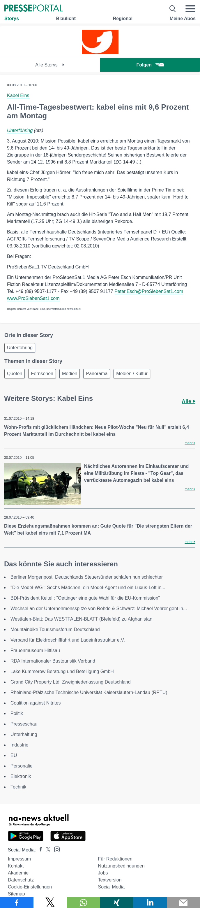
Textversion (110, 879)
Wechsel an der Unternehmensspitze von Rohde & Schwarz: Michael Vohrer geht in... (98, 608)
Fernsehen (42, 373)
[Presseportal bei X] (46, 849)
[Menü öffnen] (190, 9)
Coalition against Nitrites (35, 702)
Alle (188, 401)
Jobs (103, 872)
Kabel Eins (18, 95)
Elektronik (20, 776)
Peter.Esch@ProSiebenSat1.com (148, 291)
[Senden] (183, 902)
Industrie (19, 744)
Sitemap (16, 893)
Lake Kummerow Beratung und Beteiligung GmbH (62, 671)
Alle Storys (50, 64)
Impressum (19, 858)
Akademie (18, 872)
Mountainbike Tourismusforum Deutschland (55, 629)
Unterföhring (20, 130)
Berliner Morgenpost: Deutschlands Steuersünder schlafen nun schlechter (86, 577)
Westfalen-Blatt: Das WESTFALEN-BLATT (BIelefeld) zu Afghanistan (81, 619)
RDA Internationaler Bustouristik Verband (52, 660)
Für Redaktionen (115, 858)
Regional (123, 18)
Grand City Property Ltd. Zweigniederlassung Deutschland (70, 681)
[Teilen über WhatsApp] (83, 902)
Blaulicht (66, 18)
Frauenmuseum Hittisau (35, 650)
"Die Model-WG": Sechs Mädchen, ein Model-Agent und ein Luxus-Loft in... (87, 587)
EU (13, 755)
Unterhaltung (23, 734)
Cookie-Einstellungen (30, 886)
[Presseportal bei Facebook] (39, 849)
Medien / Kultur (132, 373)
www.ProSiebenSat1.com (33, 298)
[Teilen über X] (50, 902)
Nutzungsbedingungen (121, 865)
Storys (11, 18)
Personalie (21, 765)
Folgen (150, 64)
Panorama (96, 373)
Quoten (14, 373)
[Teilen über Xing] (117, 902)
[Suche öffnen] (172, 9)
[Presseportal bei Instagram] (55, 848)
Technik (18, 786)
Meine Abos (183, 18)
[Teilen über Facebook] (16, 902)
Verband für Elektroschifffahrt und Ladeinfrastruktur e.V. (67, 639)
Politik (16, 713)
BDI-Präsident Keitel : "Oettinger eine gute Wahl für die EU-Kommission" (85, 598)
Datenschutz (21, 879)
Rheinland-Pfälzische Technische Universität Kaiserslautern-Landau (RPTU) (88, 692)
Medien (69, 373)
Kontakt (16, 865)
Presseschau (24, 723)
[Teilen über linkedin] (150, 902)
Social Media (111, 886)
